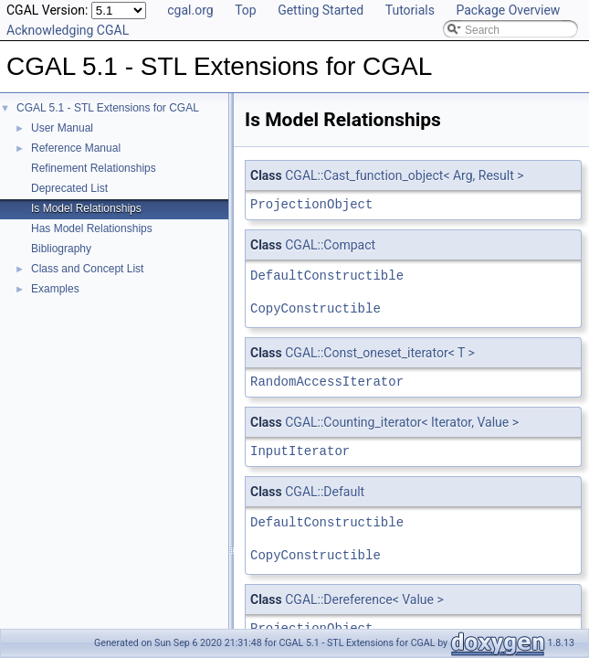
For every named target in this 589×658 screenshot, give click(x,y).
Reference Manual (76, 148)
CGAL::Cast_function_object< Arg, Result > (404, 175)
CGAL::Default (324, 491)
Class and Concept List (87, 268)
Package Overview (508, 10)
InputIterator (300, 451)
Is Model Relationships (86, 208)
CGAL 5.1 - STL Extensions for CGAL (107, 107)
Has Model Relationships (92, 228)
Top (246, 10)
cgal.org (190, 10)
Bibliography (61, 248)
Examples (55, 288)
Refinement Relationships (93, 168)
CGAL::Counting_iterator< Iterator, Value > (402, 422)
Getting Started (320, 10)
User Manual (62, 128)
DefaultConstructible (327, 275)
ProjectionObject (311, 204)
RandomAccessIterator (327, 381)
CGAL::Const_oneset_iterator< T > (380, 352)
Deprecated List (69, 188)
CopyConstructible (315, 308)
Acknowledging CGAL (67, 30)
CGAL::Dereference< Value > (364, 599)
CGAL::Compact (330, 245)
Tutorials (410, 10)
